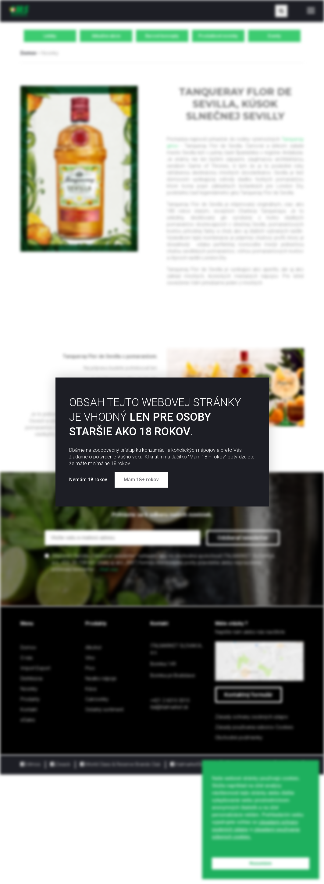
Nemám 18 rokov (89, 479)
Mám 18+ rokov (141, 479)
